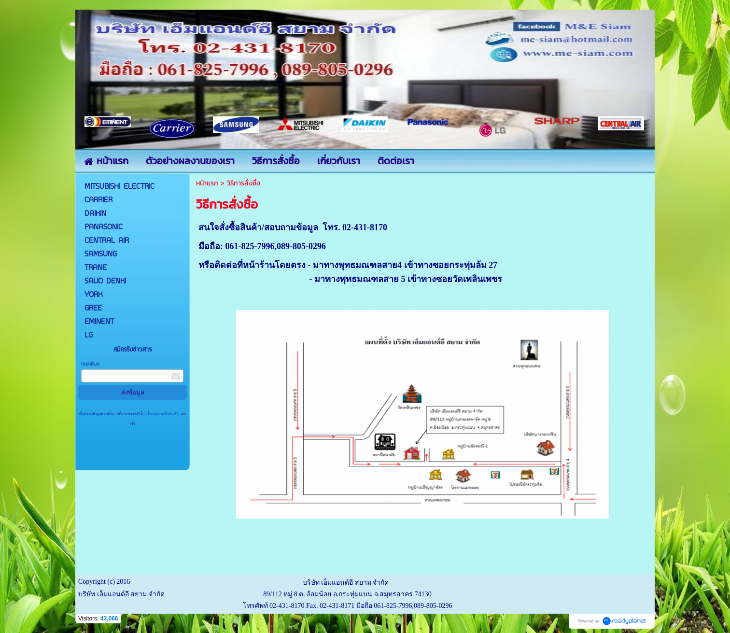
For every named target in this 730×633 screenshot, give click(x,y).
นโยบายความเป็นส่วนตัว (162, 414)
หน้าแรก (207, 183)
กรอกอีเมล (90, 364)
